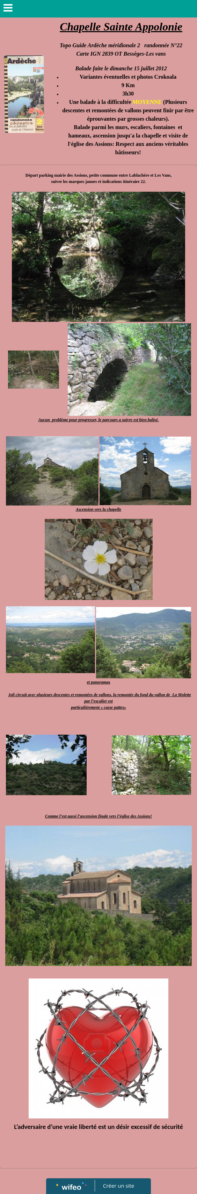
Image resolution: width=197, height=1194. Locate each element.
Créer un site (118, 1185)
